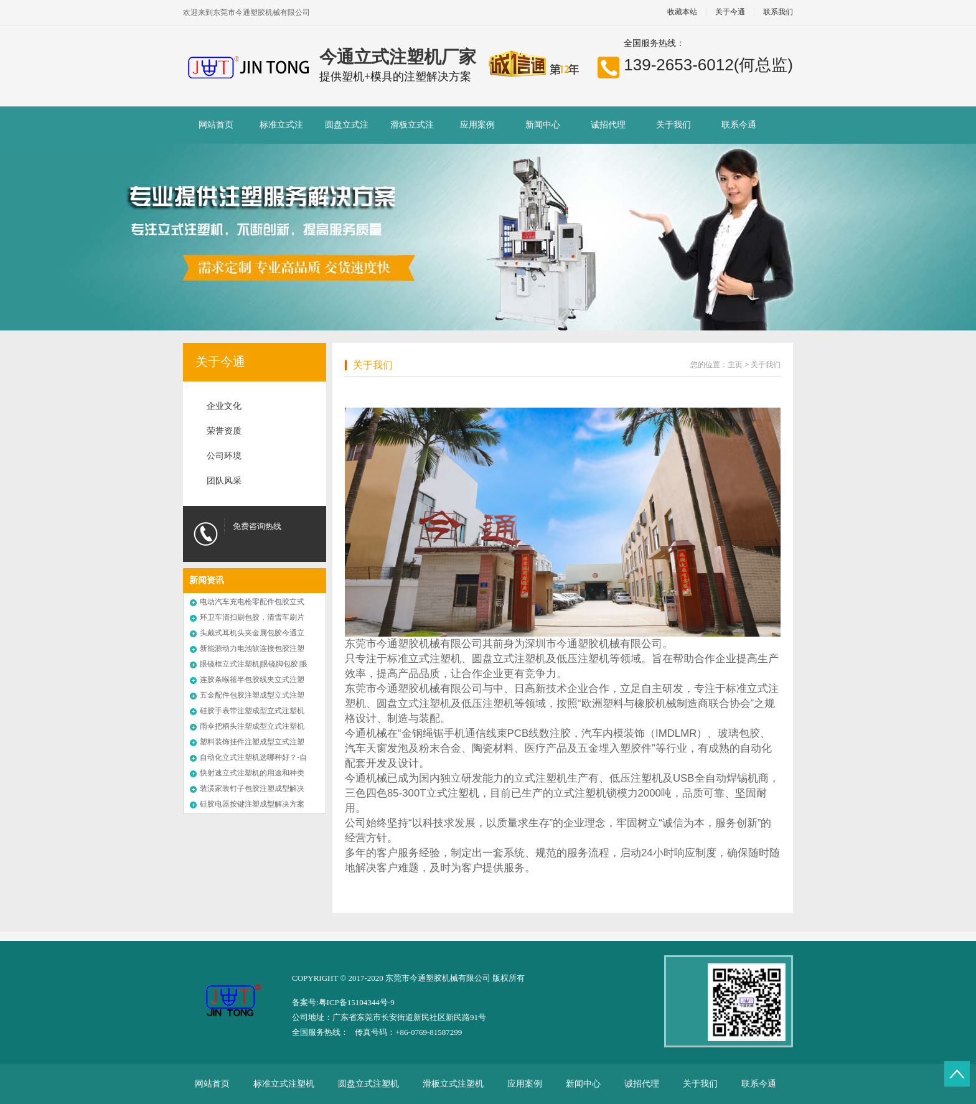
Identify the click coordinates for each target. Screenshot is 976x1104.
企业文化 (224, 406)
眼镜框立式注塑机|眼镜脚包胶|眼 (253, 664)
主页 (735, 364)
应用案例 (477, 124)
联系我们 (778, 12)
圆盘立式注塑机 (346, 132)
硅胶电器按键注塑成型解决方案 (252, 804)
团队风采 (224, 480)
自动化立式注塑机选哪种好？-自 (253, 757)
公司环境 (224, 456)
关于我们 (673, 124)
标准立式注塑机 (281, 132)
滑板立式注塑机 (412, 132)
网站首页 (216, 124)
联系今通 (738, 124)
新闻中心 (542, 124)
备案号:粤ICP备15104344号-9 (343, 1002)
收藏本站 (682, 12)
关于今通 (730, 12)
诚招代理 (608, 124)
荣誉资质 (224, 431)
